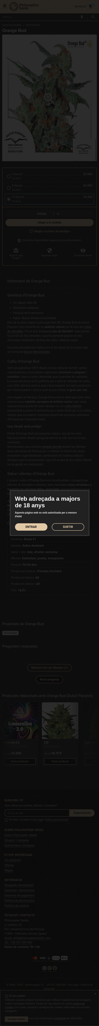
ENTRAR (31, 527)
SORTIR (68, 527)
